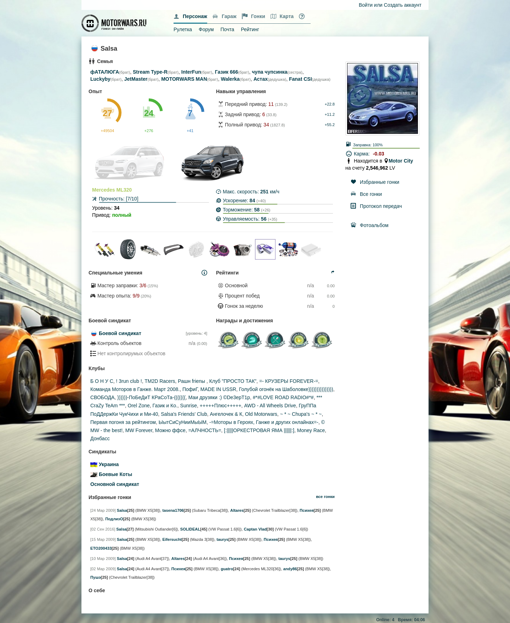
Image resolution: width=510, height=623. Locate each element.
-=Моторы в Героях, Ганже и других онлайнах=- (263, 422)
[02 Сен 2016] (102, 529)
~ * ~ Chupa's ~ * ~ (301, 414)
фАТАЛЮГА (104, 72)
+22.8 (330, 104)
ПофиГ (190, 389)
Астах (261, 79)
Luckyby (100, 79)
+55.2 (330, 125)
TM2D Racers (159, 381)
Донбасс (100, 438)
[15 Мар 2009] (103, 539)
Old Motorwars (261, 414)
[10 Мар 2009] (103, 558)
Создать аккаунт (402, 5)
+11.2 (330, 114)
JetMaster (135, 79)
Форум (206, 29)
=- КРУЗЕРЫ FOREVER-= (288, 381)
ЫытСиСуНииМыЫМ (182, 422)
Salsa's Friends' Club (184, 414)
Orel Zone (139, 405)
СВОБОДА (102, 397)
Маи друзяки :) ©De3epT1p (219, 397)
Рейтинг (250, 29)
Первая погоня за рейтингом (123, 422)
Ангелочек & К (226, 414)
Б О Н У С (101, 381)
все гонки (325, 496)
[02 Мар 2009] (103, 569)
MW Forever (138, 430)
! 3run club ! (129, 381)
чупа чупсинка (269, 72)
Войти (366, 5)
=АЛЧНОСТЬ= (204, 430)
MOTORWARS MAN (184, 79)
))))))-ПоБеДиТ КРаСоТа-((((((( (151, 397)
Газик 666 (226, 72)
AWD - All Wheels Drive (270, 405)
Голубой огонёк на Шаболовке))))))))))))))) (286, 389)
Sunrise (188, 405)
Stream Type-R (150, 72)
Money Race (311, 430)
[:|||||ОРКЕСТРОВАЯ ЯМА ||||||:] (259, 430)
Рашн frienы (192, 381)
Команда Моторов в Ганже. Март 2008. (135, 389)
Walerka (230, 79)
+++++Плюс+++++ (221, 405)
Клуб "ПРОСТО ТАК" (232, 381)
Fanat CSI (300, 79)
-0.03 (378, 154)
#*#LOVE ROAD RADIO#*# (283, 397)
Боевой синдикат (120, 333)
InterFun (191, 72)
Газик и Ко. (165, 405)
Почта (227, 29)
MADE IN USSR (218, 389)
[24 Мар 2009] (103, 510)
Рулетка (183, 29)
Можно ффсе (170, 430)
